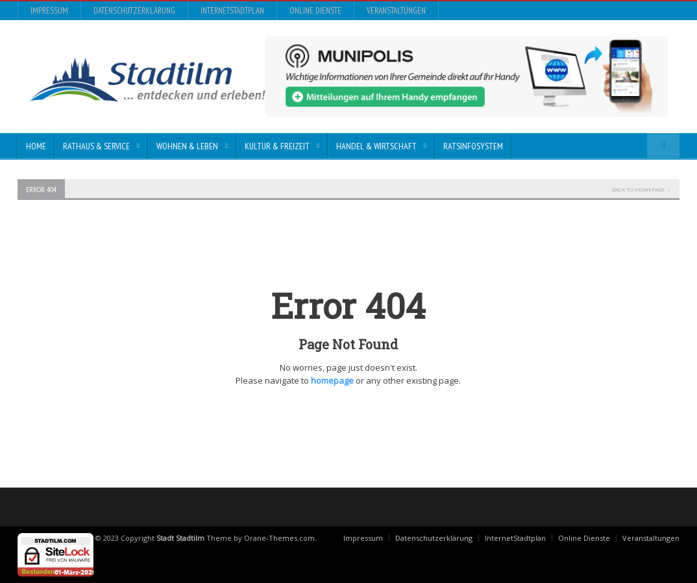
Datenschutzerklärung (134, 10)
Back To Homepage (638, 189)
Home (36, 146)
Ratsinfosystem (473, 146)
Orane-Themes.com (279, 538)
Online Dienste (315, 10)
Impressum (49, 10)
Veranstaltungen (396, 10)
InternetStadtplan (232, 10)
